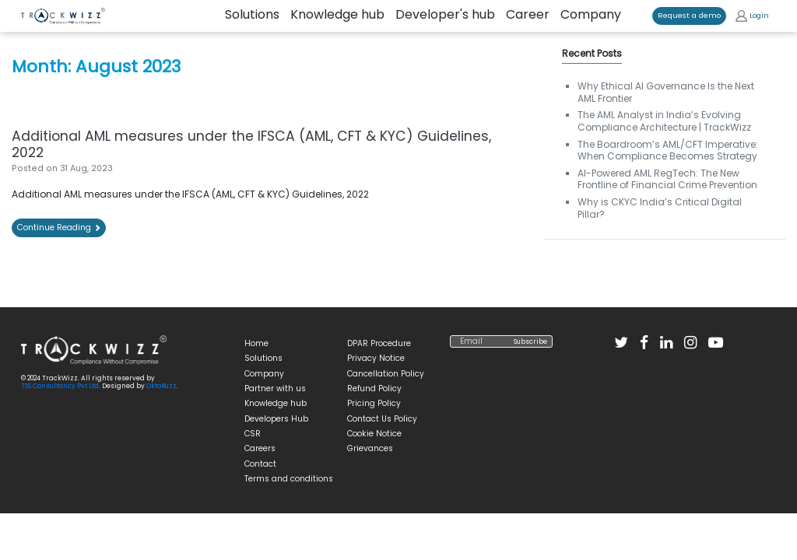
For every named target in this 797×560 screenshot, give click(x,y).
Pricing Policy (374, 403)
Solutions (263, 358)
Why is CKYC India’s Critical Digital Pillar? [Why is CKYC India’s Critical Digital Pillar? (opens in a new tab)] (660, 208)
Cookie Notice (374, 433)
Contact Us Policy (382, 419)
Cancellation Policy (385, 374)
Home (256, 343)
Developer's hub (445, 15)
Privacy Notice (376, 358)
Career (527, 15)
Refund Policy (374, 388)
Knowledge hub (337, 15)
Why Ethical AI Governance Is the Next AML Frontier (666, 92)
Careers (260, 448)
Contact (260, 464)
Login (752, 16)
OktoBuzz (161, 385)
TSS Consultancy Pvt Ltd (60, 385)
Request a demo (689, 15)
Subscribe (530, 341)
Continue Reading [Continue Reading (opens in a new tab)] (58, 227)
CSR (252, 433)
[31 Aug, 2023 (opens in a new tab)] (86, 168)
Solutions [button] (252, 15)
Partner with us (275, 388)
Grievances (370, 448)
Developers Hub (276, 419)
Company (590, 15)
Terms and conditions (288, 479)
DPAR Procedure (379, 343)
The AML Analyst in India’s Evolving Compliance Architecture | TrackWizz (664, 121)
